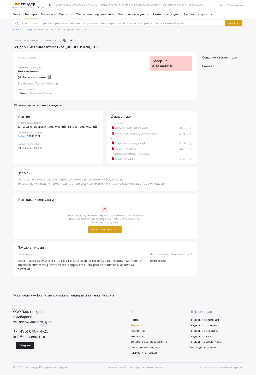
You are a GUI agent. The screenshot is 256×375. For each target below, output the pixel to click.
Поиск (16, 14)
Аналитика (48, 14)
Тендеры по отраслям (203, 332)
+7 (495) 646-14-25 (31, 332)
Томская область (41, 94)
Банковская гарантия (197, 14)
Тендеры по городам (203, 327)
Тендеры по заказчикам (205, 343)
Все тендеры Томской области (37, 85)
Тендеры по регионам (204, 321)
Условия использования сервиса (221, 369)
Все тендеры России (202, 349)
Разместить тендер (165, 14)
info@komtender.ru (29, 338)
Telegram (25, 346)
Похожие (208, 67)
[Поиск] (50, 5)
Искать (233, 25)
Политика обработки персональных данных (134, 369)
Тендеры (31, 14)
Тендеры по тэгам (201, 338)
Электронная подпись (133, 14)
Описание (220, 59)
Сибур (21, 138)
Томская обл (157, 262)
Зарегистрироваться (104, 231)
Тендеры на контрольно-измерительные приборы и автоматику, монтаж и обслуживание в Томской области (91, 185)
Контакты (66, 14)
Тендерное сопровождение (95, 14)
